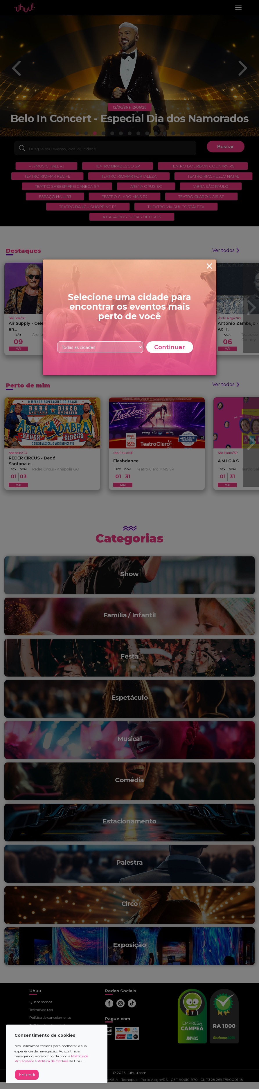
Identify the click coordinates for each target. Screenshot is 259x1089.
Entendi (27, 1074)
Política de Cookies (52, 1061)
